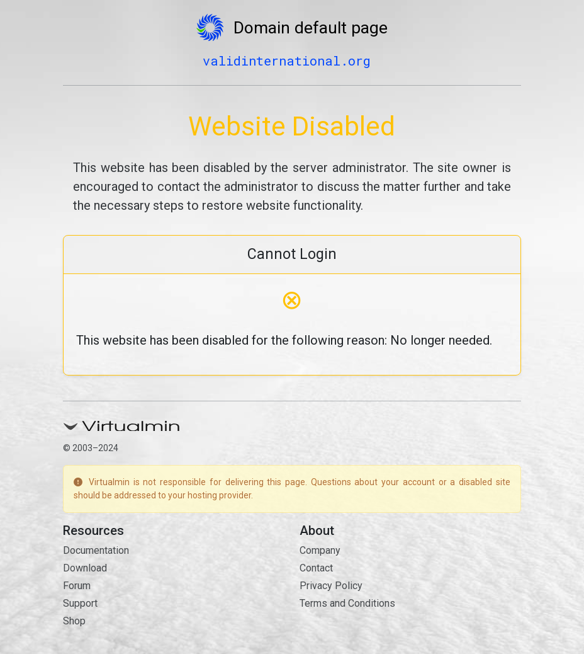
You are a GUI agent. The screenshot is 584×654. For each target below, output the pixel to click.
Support (80, 603)
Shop (74, 621)
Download (85, 568)
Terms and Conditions (347, 603)
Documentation (96, 550)
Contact (316, 568)
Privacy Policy (331, 586)
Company (320, 550)
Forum (77, 586)
